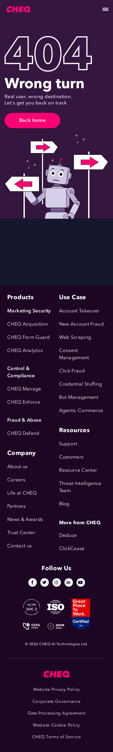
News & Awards (25, 519)
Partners (16, 506)
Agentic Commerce (81, 410)
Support (68, 444)
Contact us (19, 546)
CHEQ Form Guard (28, 337)
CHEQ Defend (23, 433)
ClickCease (72, 548)
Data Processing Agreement (57, 713)
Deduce (68, 535)
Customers (71, 457)
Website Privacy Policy (56, 689)
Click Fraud (72, 371)
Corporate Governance (56, 701)
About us (17, 466)
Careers (16, 480)
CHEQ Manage (24, 389)
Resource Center (78, 470)
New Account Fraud (81, 324)
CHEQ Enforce (23, 402)
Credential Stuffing (80, 384)
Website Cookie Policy (56, 725)
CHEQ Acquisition (27, 324)
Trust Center (21, 532)
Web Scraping (75, 337)
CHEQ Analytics (25, 350)
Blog (64, 504)
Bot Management (78, 397)
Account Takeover (79, 311)
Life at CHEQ (21, 493)
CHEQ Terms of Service (56, 736)
